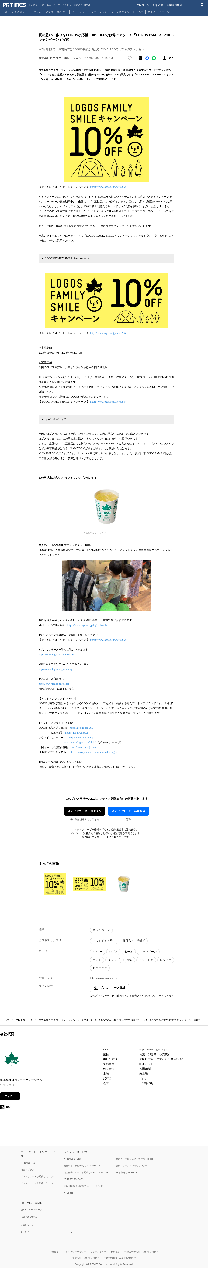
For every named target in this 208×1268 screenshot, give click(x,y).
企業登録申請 (174, 5)
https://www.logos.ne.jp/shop (54, 683)
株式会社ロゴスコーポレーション (57, 1020)
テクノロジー (19, 12)
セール (128, 951)
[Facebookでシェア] (147, 58)
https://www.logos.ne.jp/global (80, 742)
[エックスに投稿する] (140, 58)
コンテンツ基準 (98, 1251)
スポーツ (164, 12)
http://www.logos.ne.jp (81, 737)
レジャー (165, 959)
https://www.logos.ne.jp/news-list (56, 654)
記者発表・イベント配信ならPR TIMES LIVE (86, 1172)
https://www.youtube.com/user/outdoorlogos (93, 752)
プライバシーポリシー (74, 1251)
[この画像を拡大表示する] (55, 884)
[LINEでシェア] (154, 58)
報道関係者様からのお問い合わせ (141, 1251)
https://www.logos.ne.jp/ (153, 1049)
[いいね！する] (130, 58)
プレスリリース (24, 1020)
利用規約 (115, 1251)
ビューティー (79, 12)
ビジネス (138, 12)
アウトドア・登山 (104, 940)
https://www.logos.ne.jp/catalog (55, 669)
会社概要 (54, 1251)
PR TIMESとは (28, 1162)
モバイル (36, 12)
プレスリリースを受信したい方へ (38, 1176)
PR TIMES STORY (72, 1158)
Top (5, 12)
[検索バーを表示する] (202, 5)
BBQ (129, 959)
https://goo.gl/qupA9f (76, 732)
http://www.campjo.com (84, 747)
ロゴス (113, 951)
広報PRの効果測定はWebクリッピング (83, 1186)
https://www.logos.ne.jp (103, 977)
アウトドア (146, 959)
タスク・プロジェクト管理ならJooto (134, 1158)
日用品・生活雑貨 (133, 940)
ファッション (99, 12)
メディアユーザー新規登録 (128, 811)
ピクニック (100, 967)
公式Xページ (27, 1224)
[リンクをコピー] (171, 58)
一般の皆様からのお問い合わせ (120, 1257)
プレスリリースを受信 (149, 5)
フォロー (10, 1096)
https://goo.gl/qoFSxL (81, 727)
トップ (6, 1020)
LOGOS (97, 951)
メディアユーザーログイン (85, 811)
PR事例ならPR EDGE (126, 1172)
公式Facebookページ (31, 1209)
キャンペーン (101, 930)
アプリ (49, 12)
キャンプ (114, 959)
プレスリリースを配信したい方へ (38, 1183)
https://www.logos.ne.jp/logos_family (87, 625)
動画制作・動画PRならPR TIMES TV (82, 1165)
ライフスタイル (120, 12)
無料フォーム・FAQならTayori (131, 1165)
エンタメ (62, 12)
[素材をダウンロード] (164, 58)
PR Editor (68, 1192)
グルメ (151, 12)
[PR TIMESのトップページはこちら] (47, 5)
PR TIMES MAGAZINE (75, 1179)
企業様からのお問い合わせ (85, 1257)
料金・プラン (27, 1169)
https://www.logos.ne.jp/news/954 (108, 187)
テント (97, 959)
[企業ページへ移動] (12, 1060)
